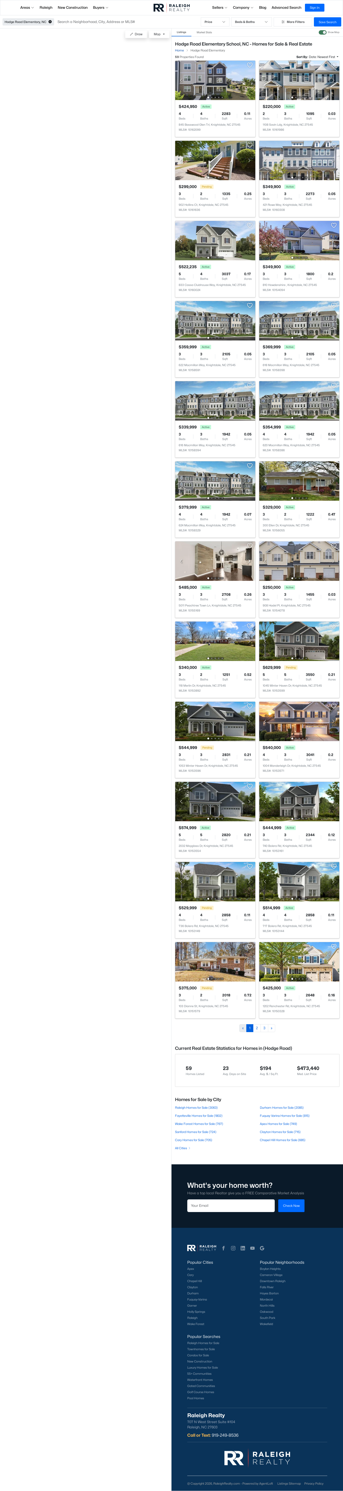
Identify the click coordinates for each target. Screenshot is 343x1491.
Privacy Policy (314, 1483)
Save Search (327, 22)
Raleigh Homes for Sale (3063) (196, 1107)
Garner (192, 1305)
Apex (190, 1269)
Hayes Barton (269, 1293)
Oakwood (266, 1311)
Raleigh (192, 1318)
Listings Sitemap (289, 1483)
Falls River (267, 1287)
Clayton (192, 1287)
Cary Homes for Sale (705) (193, 1140)
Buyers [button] (101, 7)
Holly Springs (196, 1311)
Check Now (291, 1205)
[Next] (271, 1028)
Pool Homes (195, 1398)
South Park (267, 1318)
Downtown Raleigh (272, 1281)
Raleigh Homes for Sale (203, 1343)
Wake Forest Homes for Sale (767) (199, 1124)
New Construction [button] (73, 7)
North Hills (267, 1305)
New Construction (199, 1361)
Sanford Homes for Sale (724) (195, 1132)
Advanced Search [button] (286, 7)
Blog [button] (262, 7)
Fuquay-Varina (197, 1299)
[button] (50, 22)
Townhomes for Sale (201, 1349)
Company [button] (243, 7)
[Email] (231, 1205)
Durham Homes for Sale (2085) (282, 1107)
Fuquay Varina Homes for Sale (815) (285, 1115)
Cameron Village (271, 1275)
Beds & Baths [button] (251, 22)
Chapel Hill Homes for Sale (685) (282, 1140)
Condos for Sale (198, 1355)
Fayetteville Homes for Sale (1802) (198, 1115)
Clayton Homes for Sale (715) (280, 1132)
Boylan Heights (270, 1269)
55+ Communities (199, 1373)
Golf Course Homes (200, 1392)
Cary (190, 1275)
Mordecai (266, 1299)
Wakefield (266, 1324)
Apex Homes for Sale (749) (278, 1124)
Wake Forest (195, 1324)
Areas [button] (27, 7)
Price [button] (215, 22)
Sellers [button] (220, 7)
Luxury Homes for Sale (202, 1367)
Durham (193, 1293)
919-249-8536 (225, 1435)
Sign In (315, 7)
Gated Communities (201, 1386)
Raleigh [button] (46, 7)
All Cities (183, 1148)
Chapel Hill (194, 1281)
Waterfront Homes (200, 1380)
